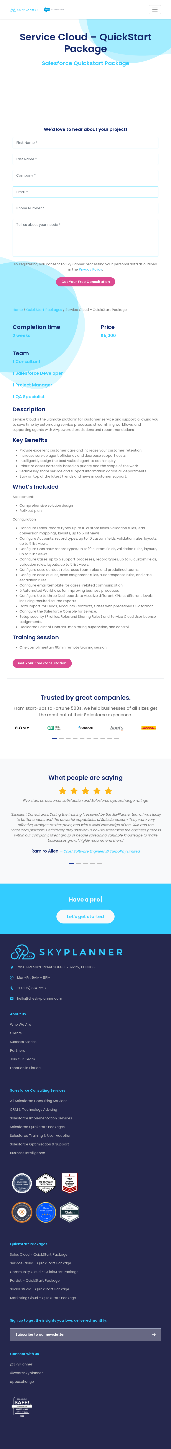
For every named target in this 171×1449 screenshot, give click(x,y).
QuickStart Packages (44, 309)
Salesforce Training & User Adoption (40, 1135)
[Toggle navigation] (155, 9)
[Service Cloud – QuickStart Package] (85, 98)
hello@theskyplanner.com (39, 998)
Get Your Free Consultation (85, 281)
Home (18, 309)
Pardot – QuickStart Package (35, 1280)
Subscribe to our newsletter (40, 1334)
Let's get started (85, 916)
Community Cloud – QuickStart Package (44, 1271)
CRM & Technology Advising (33, 1109)
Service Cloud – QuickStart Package (40, 1263)
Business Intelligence (27, 1152)
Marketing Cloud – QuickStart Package (43, 1297)
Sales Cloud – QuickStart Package (38, 1254)
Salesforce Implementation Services (41, 1118)
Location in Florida (25, 1067)
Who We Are (20, 1024)
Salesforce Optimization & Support (39, 1144)
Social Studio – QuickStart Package (39, 1289)
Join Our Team (22, 1059)
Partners (17, 1050)
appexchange (22, 1381)
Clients (16, 1033)
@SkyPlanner (21, 1364)
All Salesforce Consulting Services (38, 1100)
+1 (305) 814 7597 (31, 988)
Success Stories (23, 1041)
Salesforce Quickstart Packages (37, 1126)
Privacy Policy (90, 269)
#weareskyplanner (26, 1372)
